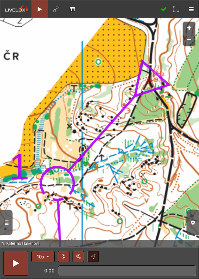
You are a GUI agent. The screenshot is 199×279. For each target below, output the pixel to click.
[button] (43, 256)
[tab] (39, 9)
